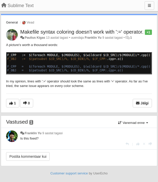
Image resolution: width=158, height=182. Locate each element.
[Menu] (149, 5)
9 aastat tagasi (52, 133)
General (12, 22)
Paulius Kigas (35, 37)
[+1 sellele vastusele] (138, 144)
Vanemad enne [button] (133, 123)
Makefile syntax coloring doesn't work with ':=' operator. (82, 32)
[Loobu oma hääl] (144, 144)
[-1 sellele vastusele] (150, 144)
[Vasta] (127, 144)
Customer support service (69, 173)
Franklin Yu (93, 37)
